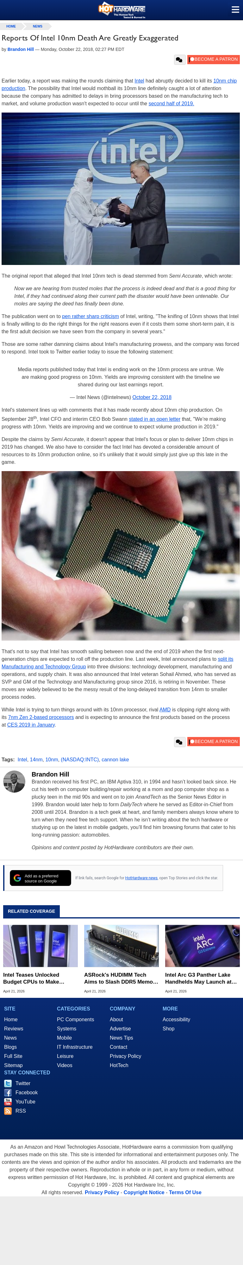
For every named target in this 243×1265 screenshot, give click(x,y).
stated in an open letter (154, 419)
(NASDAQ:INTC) (80, 759)
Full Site (13, 1056)
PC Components (75, 1019)
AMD (165, 709)
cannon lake (115, 759)
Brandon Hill (50, 774)
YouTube (25, 1101)
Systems (66, 1028)
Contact (118, 1047)
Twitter (23, 1083)
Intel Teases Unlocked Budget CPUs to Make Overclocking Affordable (34, 979)
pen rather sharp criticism (90, 316)
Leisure (65, 1056)
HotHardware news (141, 878)
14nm (36, 759)
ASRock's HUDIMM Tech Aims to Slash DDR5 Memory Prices (121, 979)
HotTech (119, 1065)
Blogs (10, 1047)
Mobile (64, 1038)
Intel (139, 80)
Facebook (27, 1092)
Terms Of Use (185, 1192)
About (116, 1019)
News (37, 26)
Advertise (120, 1028)
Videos (64, 1065)
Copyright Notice (144, 1192)
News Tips (121, 1038)
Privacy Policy (125, 1056)
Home (11, 1019)
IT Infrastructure (75, 1047)
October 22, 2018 (152, 397)
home (11, 26)
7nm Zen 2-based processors (41, 717)
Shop (168, 1028)
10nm (51, 759)
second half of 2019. (171, 103)
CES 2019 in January (31, 725)
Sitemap (13, 1065)
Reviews (13, 1028)
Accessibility (176, 1019)
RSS (21, 1111)
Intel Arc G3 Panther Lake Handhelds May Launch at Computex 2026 (198, 979)
